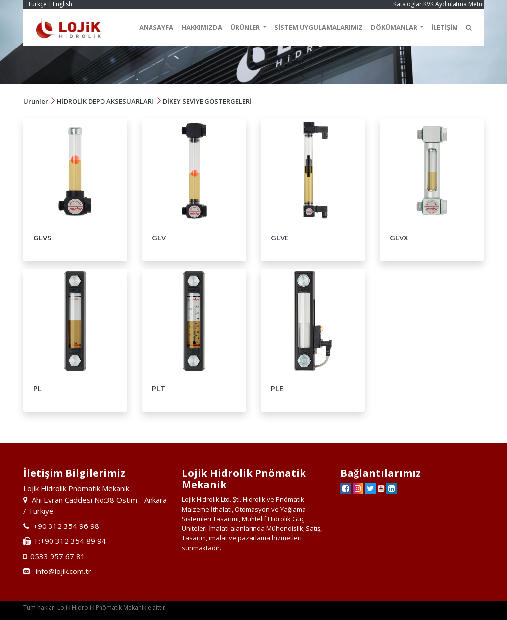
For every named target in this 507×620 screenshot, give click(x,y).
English (62, 4)
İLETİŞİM (444, 27)
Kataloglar (407, 4)
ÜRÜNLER (245, 27)
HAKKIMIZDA (201, 27)
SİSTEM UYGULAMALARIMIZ (318, 27)
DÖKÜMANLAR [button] (395, 27)
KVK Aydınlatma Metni (453, 4)
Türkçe (37, 4)
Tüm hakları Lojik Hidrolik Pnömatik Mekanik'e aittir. (95, 607)
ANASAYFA (156, 27)
